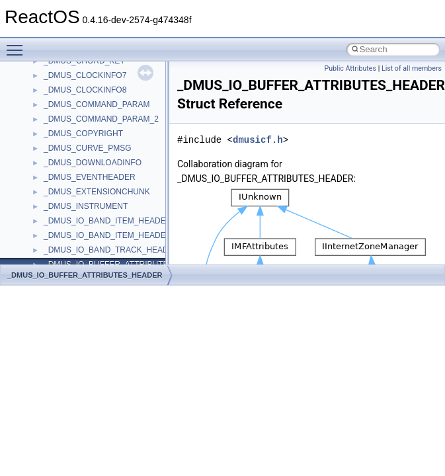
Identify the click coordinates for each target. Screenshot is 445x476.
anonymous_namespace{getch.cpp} (107, 152)
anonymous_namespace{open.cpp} (106, 211)
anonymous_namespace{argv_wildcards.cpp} (123, 80)
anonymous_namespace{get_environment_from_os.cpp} (143, 138)
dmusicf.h (258, 140)
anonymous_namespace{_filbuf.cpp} (107, 65)
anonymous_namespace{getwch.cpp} (109, 167)
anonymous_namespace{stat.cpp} (103, 254)
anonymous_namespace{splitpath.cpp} (112, 240)
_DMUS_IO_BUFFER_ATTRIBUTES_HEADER (85, 275)
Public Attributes (350, 68)
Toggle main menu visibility (18, 44)
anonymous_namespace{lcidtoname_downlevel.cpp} (136, 181)
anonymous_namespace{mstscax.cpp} (111, 196)
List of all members (412, 68)
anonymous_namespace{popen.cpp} (108, 225)
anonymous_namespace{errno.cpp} (106, 123)
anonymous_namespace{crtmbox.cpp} (111, 109)
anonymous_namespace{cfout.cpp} (105, 94)
